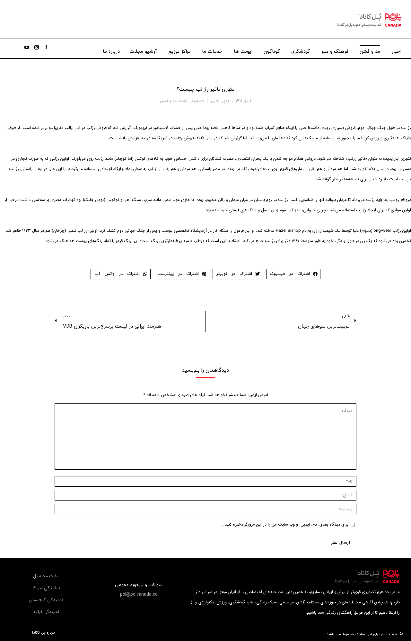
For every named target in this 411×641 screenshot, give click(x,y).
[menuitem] (396, 50)
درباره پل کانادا (43, 633)
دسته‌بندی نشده (191, 101)
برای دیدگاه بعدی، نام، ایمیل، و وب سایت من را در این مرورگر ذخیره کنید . (285, 524)
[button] (139, 594)
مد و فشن (168, 101)
